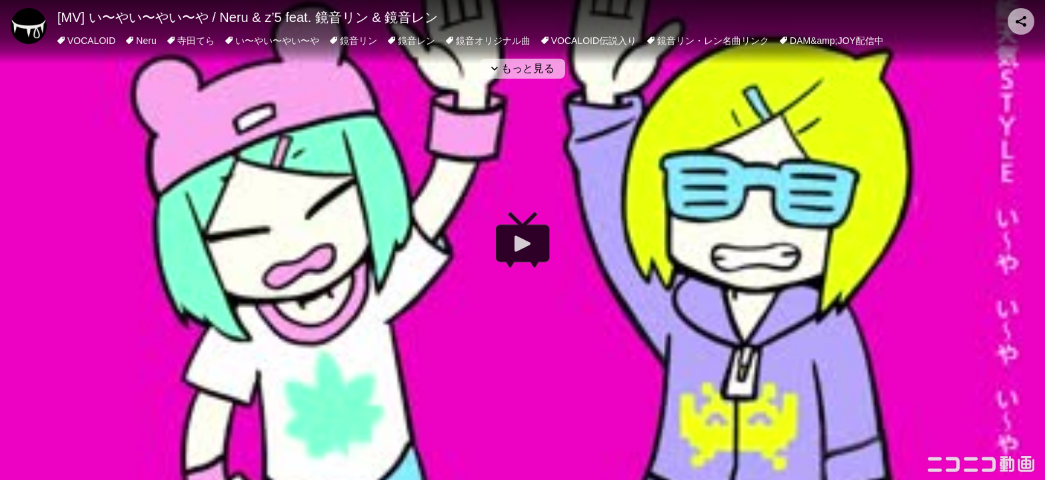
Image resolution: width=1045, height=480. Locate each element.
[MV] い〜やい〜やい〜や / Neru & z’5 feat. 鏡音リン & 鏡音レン (247, 17)
